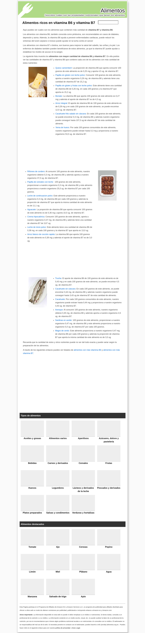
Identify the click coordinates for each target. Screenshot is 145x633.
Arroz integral (61, 103)
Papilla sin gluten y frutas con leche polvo (73, 85)
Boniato (58, 96)
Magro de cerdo (62, 331)
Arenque (59, 310)
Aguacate (31, 209)
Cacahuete (60, 299)
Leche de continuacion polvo (39, 196)
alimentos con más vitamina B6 (87, 350)
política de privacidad (62, 628)
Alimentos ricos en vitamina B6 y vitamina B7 (58, 23)
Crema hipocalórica (35, 217)
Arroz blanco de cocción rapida (41, 234)
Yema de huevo (62, 127)
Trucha (58, 278)
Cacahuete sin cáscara (65, 289)
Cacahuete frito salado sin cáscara (70, 114)
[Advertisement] (72, 152)
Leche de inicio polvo (36, 227)
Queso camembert (63, 68)
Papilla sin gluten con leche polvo (70, 75)
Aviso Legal (76, 628)
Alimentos (113, 10)
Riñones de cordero (36, 171)
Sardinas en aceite (63, 320)
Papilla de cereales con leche (40, 182)
